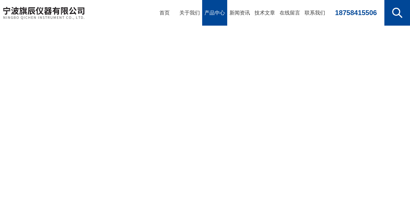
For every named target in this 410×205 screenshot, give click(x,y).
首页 (164, 13)
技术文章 (265, 13)
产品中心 (214, 13)
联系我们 (315, 13)
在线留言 (290, 13)
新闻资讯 (239, 13)
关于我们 (189, 13)
